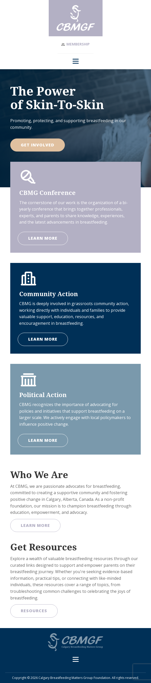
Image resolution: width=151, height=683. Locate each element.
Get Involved (37, 145)
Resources (34, 610)
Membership (78, 44)
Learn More (35, 525)
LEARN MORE (42, 238)
